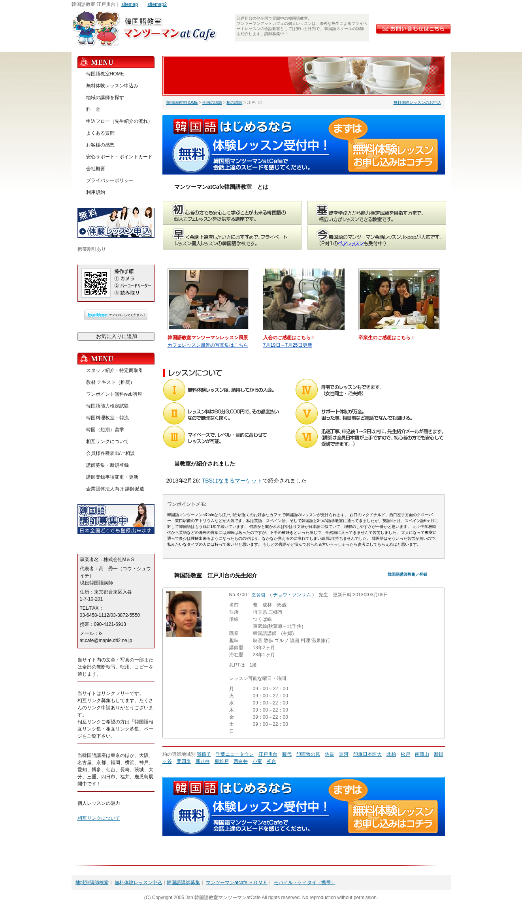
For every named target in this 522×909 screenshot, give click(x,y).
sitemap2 (157, 4)
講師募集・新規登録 (107, 465)
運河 (344, 754)
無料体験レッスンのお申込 (417, 102)
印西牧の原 (308, 754)
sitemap (129, 4)
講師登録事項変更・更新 (112, 477)
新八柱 (203, 761)
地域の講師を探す (105, 97)
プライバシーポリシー (110, 180)
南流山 (422, 754)
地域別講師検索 (92, 882)
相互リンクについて (107, 441)
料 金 (93, 109)
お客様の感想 (100, 145)
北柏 (391, 754)
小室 (257, 761)
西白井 (241, 761)
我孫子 (204, 754)
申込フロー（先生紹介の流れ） (119, 121)
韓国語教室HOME (182, 102)
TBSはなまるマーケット (232, 480)
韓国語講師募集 (183, 882)
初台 (271, 761)
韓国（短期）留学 (105, 429)
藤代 (287, 754)
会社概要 (95, 168)
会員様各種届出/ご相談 (110, 453)
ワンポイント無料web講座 (114, 394)
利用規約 (95, 192)
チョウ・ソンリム (292, 594)
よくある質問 (100, 133)
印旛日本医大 (367, 754)
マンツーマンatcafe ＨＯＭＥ (237, 882)
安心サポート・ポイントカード (119, 157)
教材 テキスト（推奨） (110, 382)
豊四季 (184, 761)
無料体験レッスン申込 (138, 882)
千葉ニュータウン (235, 754)
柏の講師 (234, 102)
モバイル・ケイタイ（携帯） (304, 882)
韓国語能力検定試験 (107, 406)
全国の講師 (212, 102)
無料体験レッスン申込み (112, 85)
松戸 (405, 754)
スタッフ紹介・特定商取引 (114, 370)
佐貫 (329, 754)
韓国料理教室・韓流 (107, 418)
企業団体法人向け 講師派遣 (115, 489)
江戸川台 (267, 754)
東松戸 (222, 761)
